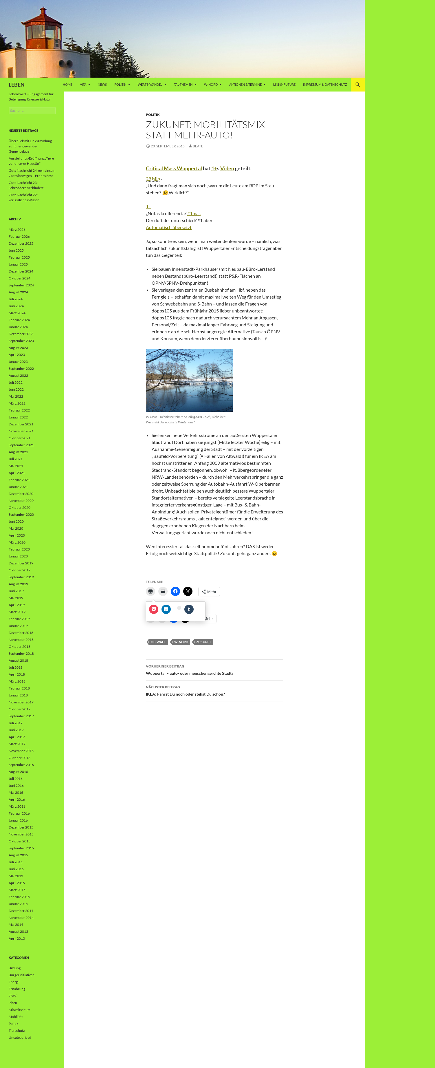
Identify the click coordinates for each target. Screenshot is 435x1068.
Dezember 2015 (21, 827)
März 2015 (17, 890)
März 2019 (17, 612)
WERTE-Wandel (150, 84)
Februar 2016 (19, 813)
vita (83, 84)
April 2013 (17, 938)
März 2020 (17, 542)
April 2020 (17, 535)
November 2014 (21, 917)
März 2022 (17, 403)
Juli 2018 (16, 667)
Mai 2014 (16, 924)
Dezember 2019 (21, 563)
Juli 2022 (16, 382)
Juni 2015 (16, 869)
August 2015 (18, 855)
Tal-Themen (183, 84)
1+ (214, 168)
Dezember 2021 (21, 424)
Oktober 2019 (19, 570)
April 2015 (17, 883)
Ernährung (17, 989)
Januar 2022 (18, 417)
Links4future (284, 84)
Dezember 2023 (21, 334)
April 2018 (17, 674)
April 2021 (17, 473)
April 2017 (17, 737)
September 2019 (21, 577)
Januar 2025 (18, 264)
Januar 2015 (18, 903)
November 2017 (21, 702)
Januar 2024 (18, 327)
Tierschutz (17, 1030)
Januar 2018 (18, 695)
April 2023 (17, 354)
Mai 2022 (16, 396)
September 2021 (21, 445)
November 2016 (21, 751)
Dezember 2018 (21, 632)
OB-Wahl (158, 642)
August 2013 (18, 931)
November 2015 (21, 834)
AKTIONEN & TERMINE (245, 84)
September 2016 (21, 764)
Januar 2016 (18, 820)
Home (67, 84)
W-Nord (211, 84)
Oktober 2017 (19, 709)
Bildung (15, 968)
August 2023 (18, 347)
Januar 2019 (18, 625)
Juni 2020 (16, 521)
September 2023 (21, 341)
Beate (198, 146)
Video (227, 168)
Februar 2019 (19, 619)
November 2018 (21, 639)
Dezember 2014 (21, 910)
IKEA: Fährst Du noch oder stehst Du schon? (214, 690)
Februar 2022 (19, 410)
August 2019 (18, 584)
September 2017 (21, 716)
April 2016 (17, 799)
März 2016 (17, 806)
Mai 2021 (16, 466)
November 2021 (21, 431)
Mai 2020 (16, 528)
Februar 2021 (19, 480)
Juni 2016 (16, 785)
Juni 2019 (16, 591)
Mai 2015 (16, 876)
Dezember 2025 (21, 243)
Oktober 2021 (19, 438)
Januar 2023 (18, 361)
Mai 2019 (16, 598)
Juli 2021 (16, 459)
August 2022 (18, 375)
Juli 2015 (16, 862)
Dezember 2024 (21, 271)
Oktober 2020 (19, 507)
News (102, 84)
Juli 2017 (16, 723)
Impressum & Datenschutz (325, 84)
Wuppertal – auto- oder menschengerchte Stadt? (214, 669)
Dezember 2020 (21, 493)
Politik (120, 84)
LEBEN (17, 84)
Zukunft (203, 642)
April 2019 (17, 605)
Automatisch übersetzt (169, 227)
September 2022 (21, 368)
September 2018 (21, 653)
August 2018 (18, 660)
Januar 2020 (18, 556)
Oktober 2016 (19, 758)
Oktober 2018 (19, 646)
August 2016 (18, 771)
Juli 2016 (16, 778)
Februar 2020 (19, 549)
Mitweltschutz (19, 1009)
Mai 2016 (16, 792)
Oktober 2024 (19, 278)
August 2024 (18, 292)
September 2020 (21, 514)
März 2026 (17, 229)
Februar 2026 (19, 236)
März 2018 (17, 681)
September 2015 (21, 848)
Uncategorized (20, 1037)
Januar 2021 (18, 486)
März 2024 (17, 313)
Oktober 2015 (19, 841)
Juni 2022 (16, 389)
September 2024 (21, 285)
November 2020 (21, 500)
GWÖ (13, 996)
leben (13, 1003)
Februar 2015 (19, 897)
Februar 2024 (19, 320)
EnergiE (15, 982)
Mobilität (16, 1016)
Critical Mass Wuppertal (174, 168)
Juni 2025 (16, 250)
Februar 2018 (19, 688)
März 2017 (17, 744)
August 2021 (18, 452)
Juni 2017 (16, 730)
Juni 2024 (16, 306)
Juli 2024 (16, 299)
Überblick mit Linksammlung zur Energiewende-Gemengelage (30, 146)
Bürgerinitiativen (21, 975)
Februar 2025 (19, 257)
